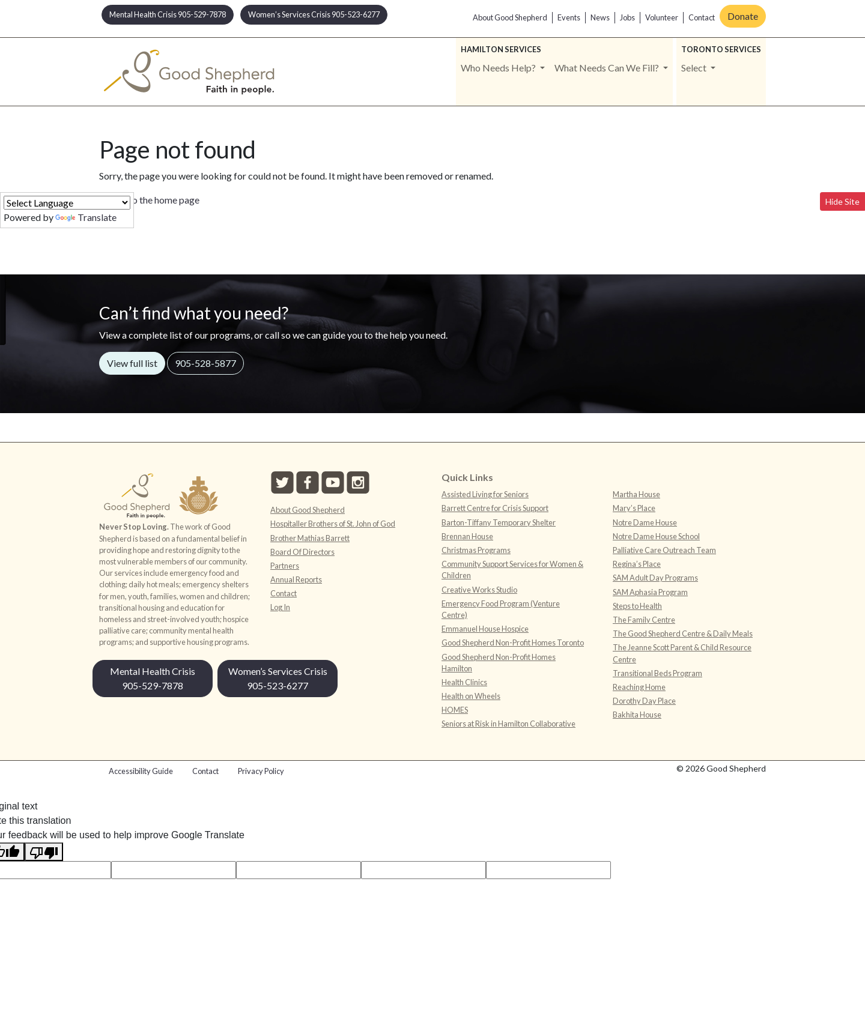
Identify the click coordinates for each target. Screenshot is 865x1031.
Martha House (636, 494)
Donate (742, 16)
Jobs (627, 17)
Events (568, 17)
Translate (86, 217)
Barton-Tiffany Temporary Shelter (499, 522)
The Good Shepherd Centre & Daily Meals (683, 633)
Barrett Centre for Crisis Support (495, 508)
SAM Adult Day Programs (655, 577)
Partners (284, 565)
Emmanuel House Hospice (485, 628)
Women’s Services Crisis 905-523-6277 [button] (314, 14)
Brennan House (467, 536)
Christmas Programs (476, 550)
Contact (701, 17)
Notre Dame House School (656, 536)
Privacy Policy (261, 771)
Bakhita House (637, 714)
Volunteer (661, 17)
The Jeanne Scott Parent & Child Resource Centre (682, 653)
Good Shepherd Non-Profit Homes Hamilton (499, 662)
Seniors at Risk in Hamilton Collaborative (508, 723)
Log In (280, 607)
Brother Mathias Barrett (310, 538)
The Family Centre (644, 619)
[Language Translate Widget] (67, 203)
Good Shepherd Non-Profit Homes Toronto (513, 642)
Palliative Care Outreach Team (664, 550)
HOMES (455, 710)
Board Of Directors (302, 552)
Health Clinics (464, 682)
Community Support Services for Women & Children (512, 569)
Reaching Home (639, 687)
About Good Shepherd (510, 17)
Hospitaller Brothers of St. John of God (332, 523)
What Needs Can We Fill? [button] (607, 67)
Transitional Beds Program (657, 673)
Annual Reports (296, 579)
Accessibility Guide (141, 771)
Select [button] (694, 67)
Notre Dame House (645, 522)
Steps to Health (637, 606)
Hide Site (842, 201)
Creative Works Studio (479, 589)
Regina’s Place (637, 564)
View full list (132, 363)
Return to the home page (149, 199)
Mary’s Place (634, 508)
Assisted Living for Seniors (485, 494)
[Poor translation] (44, 851)
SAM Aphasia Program (650, 592)
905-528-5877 (205, 363)
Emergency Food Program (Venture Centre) (501, 609)
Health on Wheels (471, 696)
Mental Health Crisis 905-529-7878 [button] (167, 14)
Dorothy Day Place (644, 701)
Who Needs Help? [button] (499, 67)
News (600, 17)
